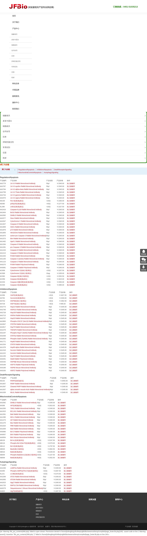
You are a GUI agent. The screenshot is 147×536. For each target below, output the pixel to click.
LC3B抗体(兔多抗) (16, 474)
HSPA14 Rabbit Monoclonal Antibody (23, 310)
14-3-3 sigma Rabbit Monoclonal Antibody (25, 198)
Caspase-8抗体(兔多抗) (18, 279)
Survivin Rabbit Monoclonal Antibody (23, 350)
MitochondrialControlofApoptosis (30, 172)
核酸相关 (6, 116)
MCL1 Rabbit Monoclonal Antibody (22, 417)
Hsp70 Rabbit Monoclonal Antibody (22, 356)
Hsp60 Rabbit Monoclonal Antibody (22, 341)
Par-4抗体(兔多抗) (16, 201)
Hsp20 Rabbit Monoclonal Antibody (22, 318)
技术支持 (41, 526)
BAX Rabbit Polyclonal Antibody (21, 434)
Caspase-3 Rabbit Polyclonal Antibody (24, 267)
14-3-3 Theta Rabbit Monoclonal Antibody (25, 192)
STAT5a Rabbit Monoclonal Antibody (23, 336)
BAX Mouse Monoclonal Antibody (22, 437)
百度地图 (135, 526)
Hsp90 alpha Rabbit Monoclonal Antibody (25, 347)
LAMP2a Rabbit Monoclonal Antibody (23, 468)
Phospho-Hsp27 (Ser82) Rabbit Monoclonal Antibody (29, 333)
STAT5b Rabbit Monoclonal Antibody (23, 324)
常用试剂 (6, 147)
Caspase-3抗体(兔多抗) (18, 285)
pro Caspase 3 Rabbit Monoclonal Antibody (25, 247)
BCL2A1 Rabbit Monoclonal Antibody (23, 411)
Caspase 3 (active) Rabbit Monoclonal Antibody (27, 259)
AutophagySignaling (51, 172)
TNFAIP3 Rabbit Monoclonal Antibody (23, 330)
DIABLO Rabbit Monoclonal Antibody (23, 215)
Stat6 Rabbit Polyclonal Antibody (22, 359)
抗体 (4, 137)
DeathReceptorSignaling (63, 170)
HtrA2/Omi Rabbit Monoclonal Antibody (24, 233)
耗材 (4, 158)
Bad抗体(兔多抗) (16, 458)
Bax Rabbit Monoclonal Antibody (22, 423)
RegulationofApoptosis (26, 170)
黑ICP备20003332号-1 (58, 526)
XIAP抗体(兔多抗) (16, 295)
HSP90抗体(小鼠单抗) (18, 301)
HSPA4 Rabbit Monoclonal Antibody (23, 315)
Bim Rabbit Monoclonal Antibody (22, 238)
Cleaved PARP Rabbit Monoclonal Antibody (25, 386)
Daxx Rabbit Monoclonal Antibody (22, 218)
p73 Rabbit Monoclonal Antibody (21, 230)
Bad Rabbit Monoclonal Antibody (22, 429)
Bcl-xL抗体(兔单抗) (17, 440)
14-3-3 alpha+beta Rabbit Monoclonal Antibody (27, 189)
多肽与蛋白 (7, 121)
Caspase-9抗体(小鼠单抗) (19, 276)
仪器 (4, 153)
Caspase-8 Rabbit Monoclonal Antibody (24, 250)
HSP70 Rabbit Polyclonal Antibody (22, 365)
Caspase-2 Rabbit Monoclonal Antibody (24, 262)
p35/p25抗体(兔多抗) (17, 204)
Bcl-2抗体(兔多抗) (16, 446)
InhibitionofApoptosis (44, 170)
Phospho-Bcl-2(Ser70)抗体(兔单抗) (22, 443)
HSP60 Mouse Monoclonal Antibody (23, 368)
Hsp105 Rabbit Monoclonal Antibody (23, 312)
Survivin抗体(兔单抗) (17, 298)
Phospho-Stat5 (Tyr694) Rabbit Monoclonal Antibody (29, 339)
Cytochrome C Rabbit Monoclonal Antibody (25, 221)
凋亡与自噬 (6, 169)
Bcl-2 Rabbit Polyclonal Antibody (22, 432)
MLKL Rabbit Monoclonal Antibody (22, 392)
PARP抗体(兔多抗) (17, 381)
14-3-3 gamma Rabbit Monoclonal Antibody (25, 195)
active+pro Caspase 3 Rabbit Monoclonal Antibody (28, 236)
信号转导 (6, 131)
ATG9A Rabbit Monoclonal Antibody (23, 479)
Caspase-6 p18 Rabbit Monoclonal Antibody (26, 209)
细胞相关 (6, 126)
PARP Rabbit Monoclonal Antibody (22, 384)
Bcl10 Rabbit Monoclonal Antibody (22, 212)
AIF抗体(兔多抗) (16, 405)
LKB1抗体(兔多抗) (16, 207)
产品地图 (128, 526)
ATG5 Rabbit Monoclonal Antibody (22, 477)
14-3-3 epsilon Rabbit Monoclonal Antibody (25, 186)
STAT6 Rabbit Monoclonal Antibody (22, 344)
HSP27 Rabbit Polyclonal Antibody (22, 370)
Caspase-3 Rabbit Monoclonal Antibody (24, 253)
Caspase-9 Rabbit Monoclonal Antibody (24, 244)
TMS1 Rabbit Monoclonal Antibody (22, 408)
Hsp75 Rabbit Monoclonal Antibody (22, 327)
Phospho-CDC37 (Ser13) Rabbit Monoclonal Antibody (29, 321)
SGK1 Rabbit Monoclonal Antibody (22, 227)
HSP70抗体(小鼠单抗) (18, 304)
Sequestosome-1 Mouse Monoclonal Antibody (26, 488)
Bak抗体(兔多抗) (16, 452)
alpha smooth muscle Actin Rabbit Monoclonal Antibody (30, 389)
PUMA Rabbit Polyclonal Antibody (22, 264)
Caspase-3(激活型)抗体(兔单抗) (21, 282)
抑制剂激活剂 (8, 142)
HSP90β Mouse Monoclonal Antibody (23, 362)
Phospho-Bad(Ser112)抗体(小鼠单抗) (23, 455)
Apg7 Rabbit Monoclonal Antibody (22, 482)
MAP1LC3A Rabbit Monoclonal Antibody (24, 485)
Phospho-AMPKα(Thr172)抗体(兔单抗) (24, 471)
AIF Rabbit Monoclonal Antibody (21, 420)
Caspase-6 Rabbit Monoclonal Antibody (24, 224)
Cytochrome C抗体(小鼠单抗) (20, 270)
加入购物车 (71, 183)
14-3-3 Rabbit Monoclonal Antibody (22, 183)
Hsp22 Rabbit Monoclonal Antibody (22, 307)
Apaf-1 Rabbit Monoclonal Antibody (22, 241)
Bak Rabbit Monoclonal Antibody (22, 414)
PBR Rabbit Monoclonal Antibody (22, 426)
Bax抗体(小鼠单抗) (17, 449)
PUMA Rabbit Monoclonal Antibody (22, 256)
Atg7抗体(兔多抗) (16, 491)
